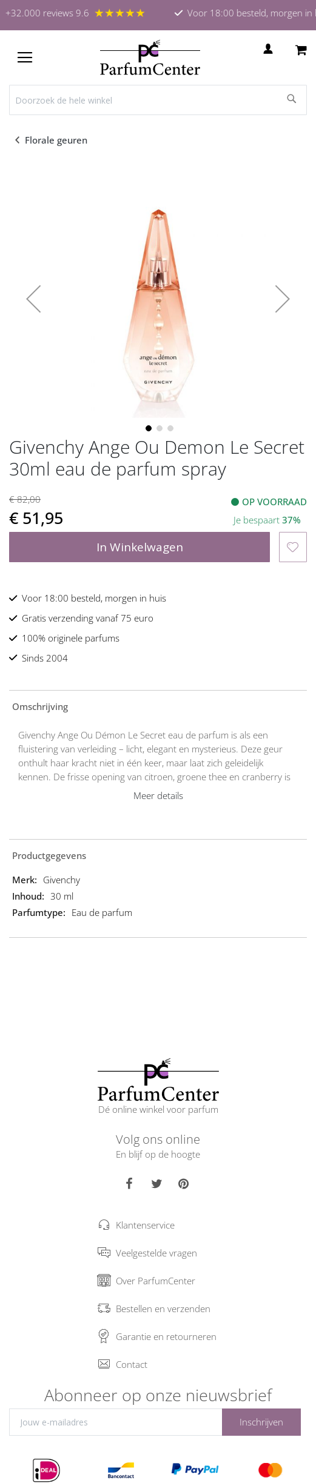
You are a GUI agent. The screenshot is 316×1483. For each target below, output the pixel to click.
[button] (33, 299)
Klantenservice (145, 1225)
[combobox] (158, 100)
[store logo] (150, 57)
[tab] (158, 706)
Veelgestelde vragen (156, 1253)
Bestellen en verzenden (163, 1308)
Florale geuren (57, 140)
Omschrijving (40, 706)
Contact (131, 1364)
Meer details (158, 795)
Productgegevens (49, 855)
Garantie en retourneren (166, 1336)
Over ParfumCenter (155, 1281)
